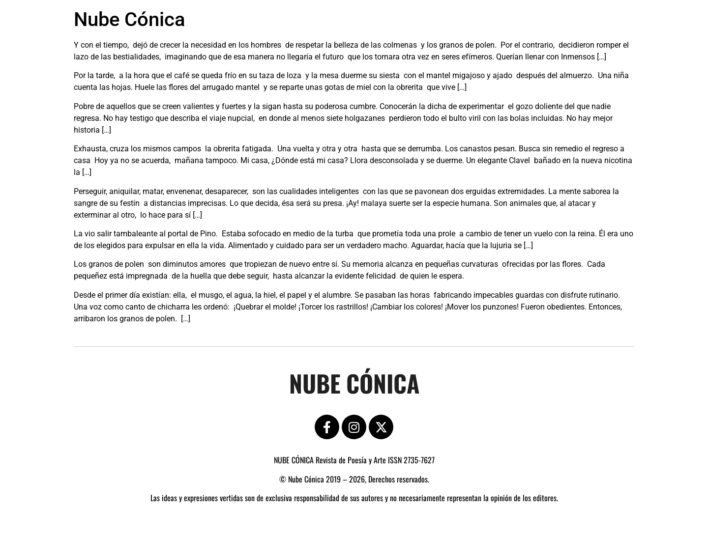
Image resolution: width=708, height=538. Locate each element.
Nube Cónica (129, 19)
